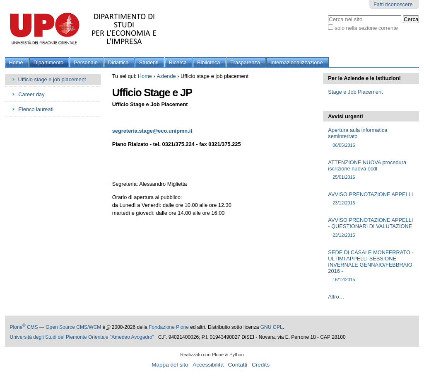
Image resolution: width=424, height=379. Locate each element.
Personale (86, 62)
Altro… (336, 297)
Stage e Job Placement (355, 92)
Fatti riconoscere (393, 4)
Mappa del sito (170, 365)
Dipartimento (49, 62)
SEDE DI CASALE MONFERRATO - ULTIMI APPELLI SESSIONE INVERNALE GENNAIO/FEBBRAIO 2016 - (371, 266)
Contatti (238, 365)
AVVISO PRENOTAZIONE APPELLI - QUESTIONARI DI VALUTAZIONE (371, 227)
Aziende (166, 76)
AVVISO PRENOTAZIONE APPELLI (371, 199)
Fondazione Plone (169, 327)
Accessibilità (208, 365)
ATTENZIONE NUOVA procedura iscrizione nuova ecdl (371, 170)
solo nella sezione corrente (366, 28)
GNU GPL (271, 327)
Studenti (149, 62)
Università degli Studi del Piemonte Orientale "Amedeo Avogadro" (82, 337)
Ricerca (178, 62)
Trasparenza (245, 62)
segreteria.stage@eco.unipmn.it (152, 131)
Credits (261, 365)
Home (16, 62)
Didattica (118, 62)
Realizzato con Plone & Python (212, 354)
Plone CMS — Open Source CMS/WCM (55, 327)
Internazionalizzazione (296, 62)
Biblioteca (208, 62)
